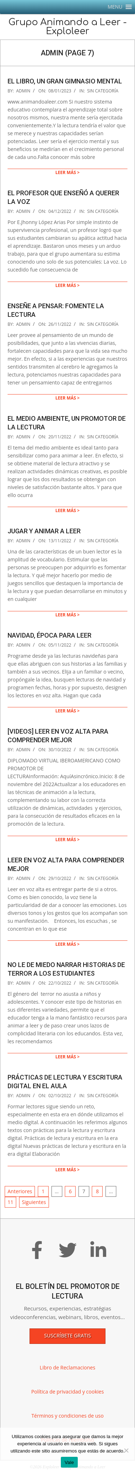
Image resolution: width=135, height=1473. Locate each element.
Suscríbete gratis (67, 1335)
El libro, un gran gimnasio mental (65, 81)
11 (10, 1202)
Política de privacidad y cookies (67, 1391)
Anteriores (20, 1191)
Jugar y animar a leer (44, 531)
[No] (126, 1450)
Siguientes (34, 1202)
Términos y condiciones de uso (67, 1415)
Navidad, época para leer (49, 635)
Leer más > (67, 172)
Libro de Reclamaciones (67, 1367)
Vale (69, 1462)
